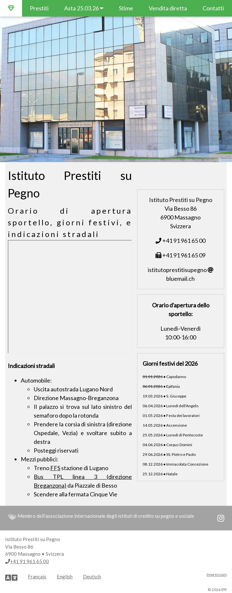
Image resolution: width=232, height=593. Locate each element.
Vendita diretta (168, 8)
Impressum (217, 574)
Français (37, 576)
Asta (83, 8)
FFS (55, 467)
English (65, 576)
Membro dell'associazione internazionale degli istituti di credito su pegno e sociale (101, 516)
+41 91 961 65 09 (180, 255)
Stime (126, 8)
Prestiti (39, 8)
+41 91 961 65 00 (180, 240)
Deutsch (92, 576)
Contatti (213, 8)
